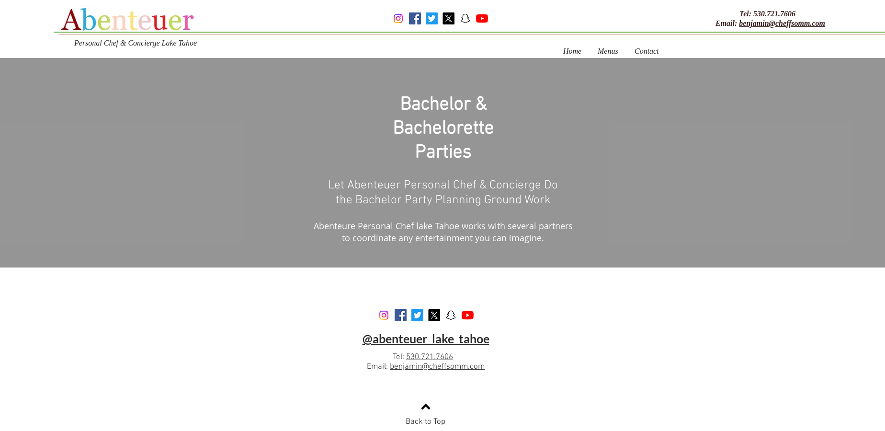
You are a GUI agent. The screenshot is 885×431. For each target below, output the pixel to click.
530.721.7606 (774, 14)
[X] (448, 18)
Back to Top (425, 422)
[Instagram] (398, 18)
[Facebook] (415, 18)
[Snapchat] (465, 18)
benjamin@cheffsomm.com (782, 23)
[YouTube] (482, 18)
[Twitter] (432, 18)
